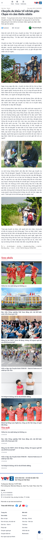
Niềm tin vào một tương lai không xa (13, 432)
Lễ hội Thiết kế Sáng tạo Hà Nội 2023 (26, 248)
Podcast (17, 3)
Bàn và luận (4, 518)
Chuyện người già (6, 530)
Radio (12, 3)
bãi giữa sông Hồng (29, 246)
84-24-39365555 (7, 492)
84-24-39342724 (8, 495)
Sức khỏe (24, 527)
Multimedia (23, 3)
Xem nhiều (4, 515)
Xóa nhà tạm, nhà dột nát (8, 521)
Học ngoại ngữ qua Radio (8, 536)
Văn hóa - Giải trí (5, 8)
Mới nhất (24, 512)
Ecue (12, 248)
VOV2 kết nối (25, 530)
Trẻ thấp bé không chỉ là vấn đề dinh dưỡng (16, 465)
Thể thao (24, 524)
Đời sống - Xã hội (27, 518)
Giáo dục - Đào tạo (27, 521)
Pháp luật (3, 527)
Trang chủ (4, 512)
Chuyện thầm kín (5, 533)
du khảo (19, 246)
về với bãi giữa (11, 246)
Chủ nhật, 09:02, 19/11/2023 (34, 8)
